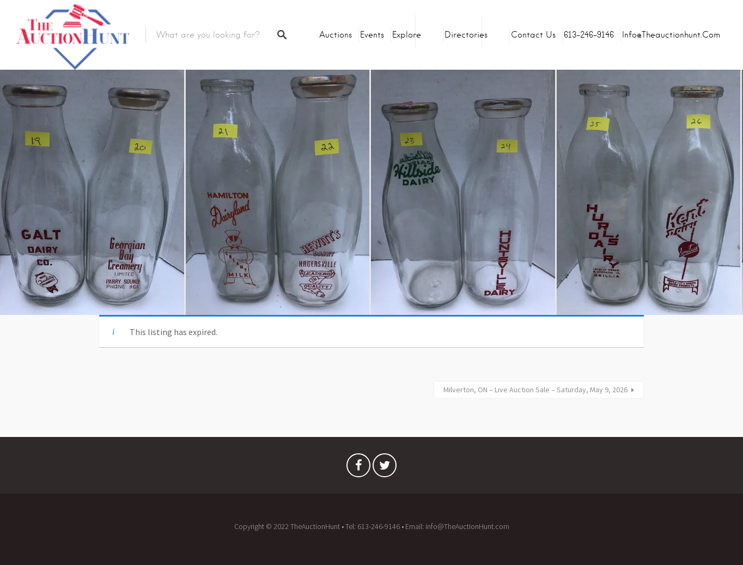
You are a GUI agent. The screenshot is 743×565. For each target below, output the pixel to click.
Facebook (358, 468)
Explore (406, 35)
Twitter (384, 468)
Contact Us (533, 35)
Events (372, 35)
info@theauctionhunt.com (671, 35)
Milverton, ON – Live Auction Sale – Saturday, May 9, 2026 (535, 389)
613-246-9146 (589, 35)
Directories (466, 35)
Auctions (335, 35)
